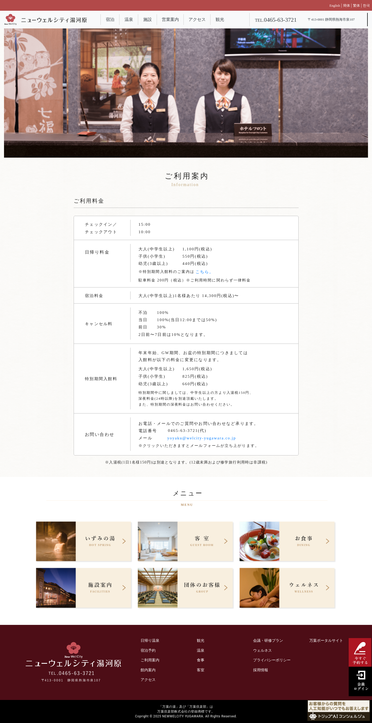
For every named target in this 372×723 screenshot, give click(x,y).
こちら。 (205, 272)
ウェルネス (262, 650)
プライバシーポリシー (272, 660)
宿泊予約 (148, 650)
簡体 (346, 6)
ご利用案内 (150, 660)
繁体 (356, 6)
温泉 (129, 19)
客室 (200, 670)
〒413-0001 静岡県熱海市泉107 (331, 19)
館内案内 (148, 670)
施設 (147, 19)
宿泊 (110, 19)
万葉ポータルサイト (326, 640)
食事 (200, 660)
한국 (366, 6)
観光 (220, 19)
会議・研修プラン (268, 640)
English (334, 6)
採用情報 (260, 670)
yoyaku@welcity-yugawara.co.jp (201, 438)
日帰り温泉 (150, 640)
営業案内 (170, 19)
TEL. (276, 20)
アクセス (197, 19)
